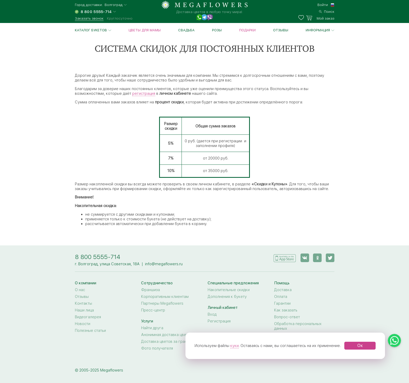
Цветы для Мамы (145, 30)
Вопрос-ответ (287, 317)
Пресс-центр (153, 310)
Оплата (280, 296)
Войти (322, 5)
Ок (360, 345)
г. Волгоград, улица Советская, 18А (107, 264)
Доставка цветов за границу (167, 341)
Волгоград (114, 5)
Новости (82, 323)
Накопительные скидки (229, 289)
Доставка (283, 289)
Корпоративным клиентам (165, 296)
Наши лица (84, 310)
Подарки (247, 30)
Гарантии (282, 303)
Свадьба (186, 30)
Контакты (83, 303)
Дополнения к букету (227, 296)
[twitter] (330, 257)
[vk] (305, 257)
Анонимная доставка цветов (167, 334)
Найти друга (152, 328)
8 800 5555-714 (97, 256)
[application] (285, 257)
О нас (80, 289)
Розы (217, 30)
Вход (212, 314)
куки (234, 345)
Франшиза (150, 289)
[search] (326, 11)
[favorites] (302, 18)
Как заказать (285, 310)
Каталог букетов (91, 30)
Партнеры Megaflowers (162, 303)
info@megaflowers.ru (164, 264)
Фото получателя (157, 348)
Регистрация (219, 321)
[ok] (317, 257)
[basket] (320, 18)
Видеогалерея (88, 317)
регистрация (143, 93)
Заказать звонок (89, 18)
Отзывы (280, 30)
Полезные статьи (90, 330)
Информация (318, 30)
